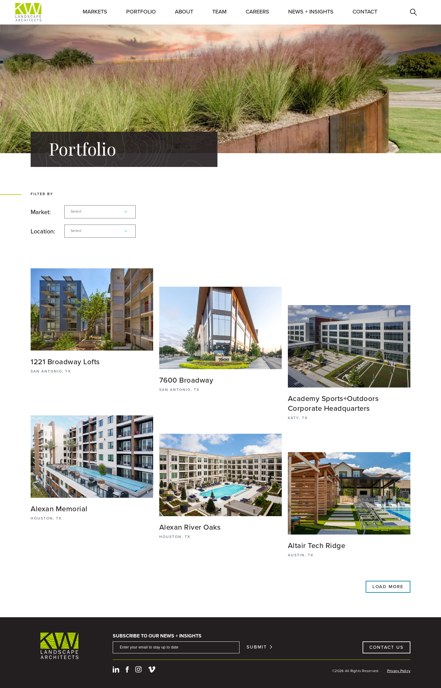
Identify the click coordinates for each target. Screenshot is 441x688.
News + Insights (311, 12)
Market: (41, 212)
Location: (43, 231)
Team (219, 12)
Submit (257, 647)
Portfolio (141, 12)
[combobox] (100, 211)
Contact (364, 12)
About (184, 12)
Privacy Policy (399, 671)
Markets (95, 12)
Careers (257, 12)
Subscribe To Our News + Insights (157, 636)
